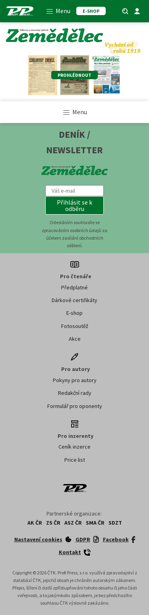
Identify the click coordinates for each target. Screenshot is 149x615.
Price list (74, 459)
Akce (75, 338)
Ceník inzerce (74, 446)
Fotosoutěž (74, 326)
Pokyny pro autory (75, 380)
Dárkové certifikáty (74, 300)
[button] (74, 205)
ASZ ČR (73, 522)
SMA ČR (95, 522)
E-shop (74, 312)
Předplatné (74, 287)
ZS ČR (53, 522)
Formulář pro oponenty (74, 406)
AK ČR (34, 522)
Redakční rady (74, 392)
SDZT (115, 522)
